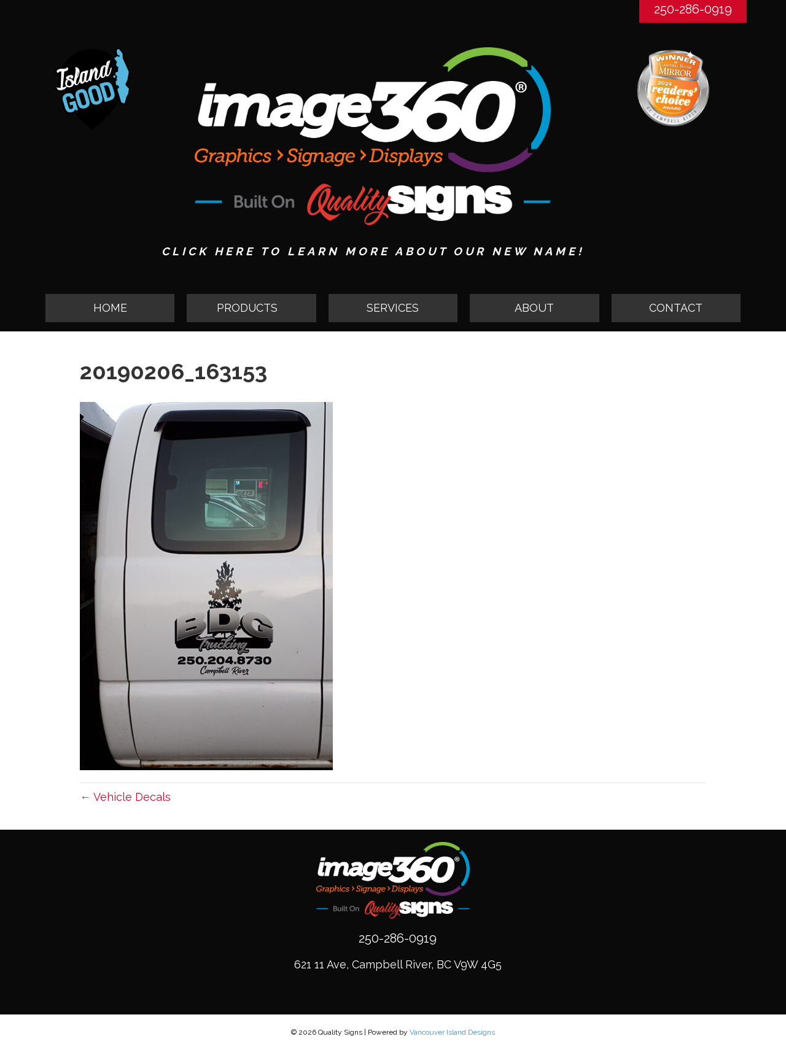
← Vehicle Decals (125, 796)
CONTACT (675, 307)
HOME (110, 307)
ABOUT (534, 307)
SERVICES (393, 307)
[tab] (251, 308)
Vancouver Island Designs (452, 1032)
